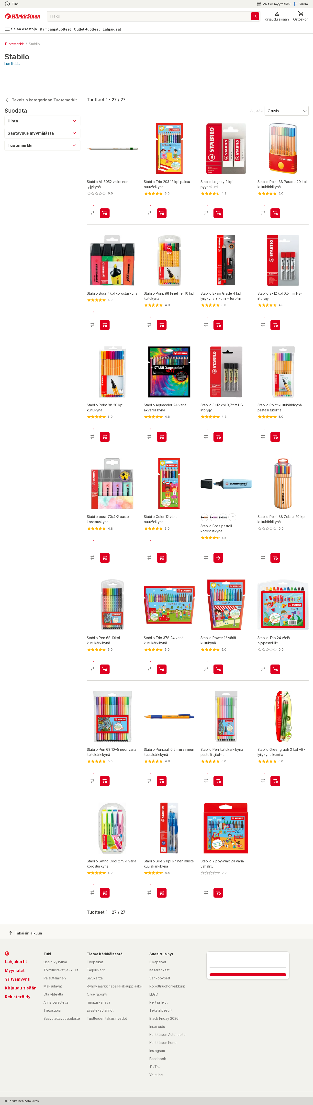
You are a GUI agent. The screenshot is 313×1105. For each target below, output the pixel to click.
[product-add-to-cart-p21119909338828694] (275, 424)
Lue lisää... (12, 64)
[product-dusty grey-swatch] (223, 504)
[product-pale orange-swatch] (204, 504)
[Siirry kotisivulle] (22, 16)
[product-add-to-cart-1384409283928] (275, 191)
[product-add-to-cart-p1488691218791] (162, 544)
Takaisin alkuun (25, 933)
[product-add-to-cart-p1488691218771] (162, 424)
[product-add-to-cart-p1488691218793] (218, 893)
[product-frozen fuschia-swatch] (214, 504)
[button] (277, 16)
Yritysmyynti (17, 979)
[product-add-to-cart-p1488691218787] (162, 660)
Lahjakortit (16, 961)
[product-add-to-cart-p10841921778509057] (105, 544)
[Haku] (255, 16)
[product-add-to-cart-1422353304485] (105, 307)
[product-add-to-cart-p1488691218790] (275, 777)
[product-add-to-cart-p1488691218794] (162, 777)
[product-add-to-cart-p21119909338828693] (218, 777)
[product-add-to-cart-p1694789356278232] (105, 191)
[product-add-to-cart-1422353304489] (105, 424)
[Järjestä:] (286, 84)
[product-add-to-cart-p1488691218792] (162, 191)
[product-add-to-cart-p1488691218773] (275, 660)
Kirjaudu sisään (21, 988)
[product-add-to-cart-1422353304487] (105, 660)
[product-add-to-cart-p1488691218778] (162, 893)
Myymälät (14, 970)
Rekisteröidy (17, 996)
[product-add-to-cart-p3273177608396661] (218, 544)
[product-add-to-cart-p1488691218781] (105, 893)
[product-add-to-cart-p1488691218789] (218, 424)
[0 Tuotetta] (301, 16)
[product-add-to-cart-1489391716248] (105, 777)
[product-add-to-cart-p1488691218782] (218, 660)
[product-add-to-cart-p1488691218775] (275, 307)
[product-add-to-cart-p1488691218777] (218, 191)
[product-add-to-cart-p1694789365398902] (275, 544)
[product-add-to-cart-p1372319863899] (162, 307)
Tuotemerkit (14, 44)
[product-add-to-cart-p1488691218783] (218, 307)
